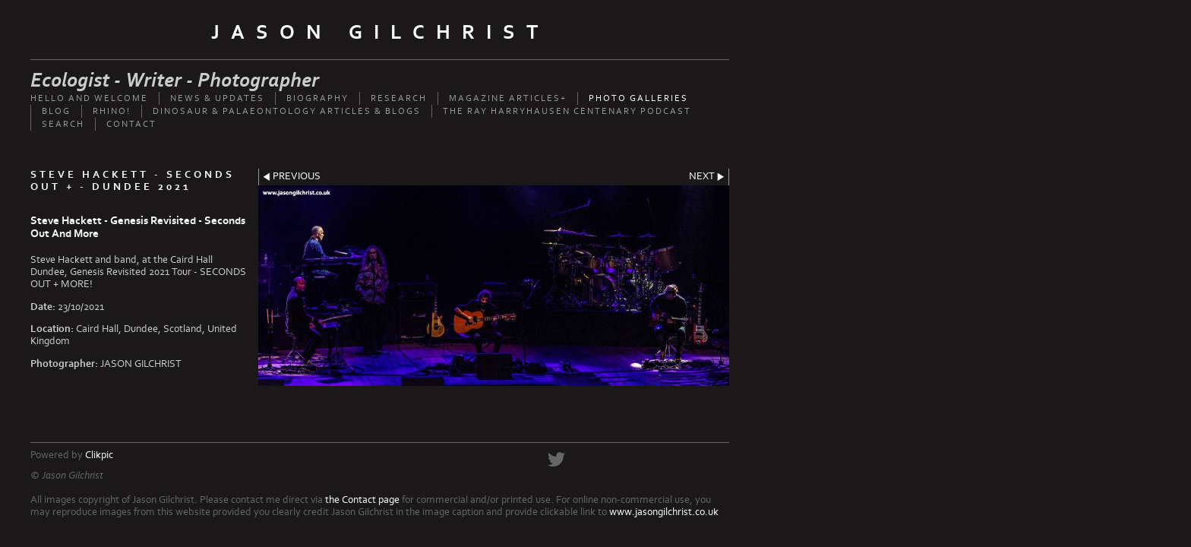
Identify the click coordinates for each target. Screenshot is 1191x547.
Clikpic (99, 455)
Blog (56, 111)
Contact (131, 124)
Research (399, 98)
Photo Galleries (638, 98)
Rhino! (112, 111)
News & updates (217, 98)
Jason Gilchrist (380, 32)
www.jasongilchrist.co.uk (664, 512)
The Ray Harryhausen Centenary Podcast (567, 111)
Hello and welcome (89, 98)
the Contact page (362, 500)
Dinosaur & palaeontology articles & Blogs (287, 111)
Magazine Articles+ (508, 98)
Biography (317, 98)
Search (63, 124)
